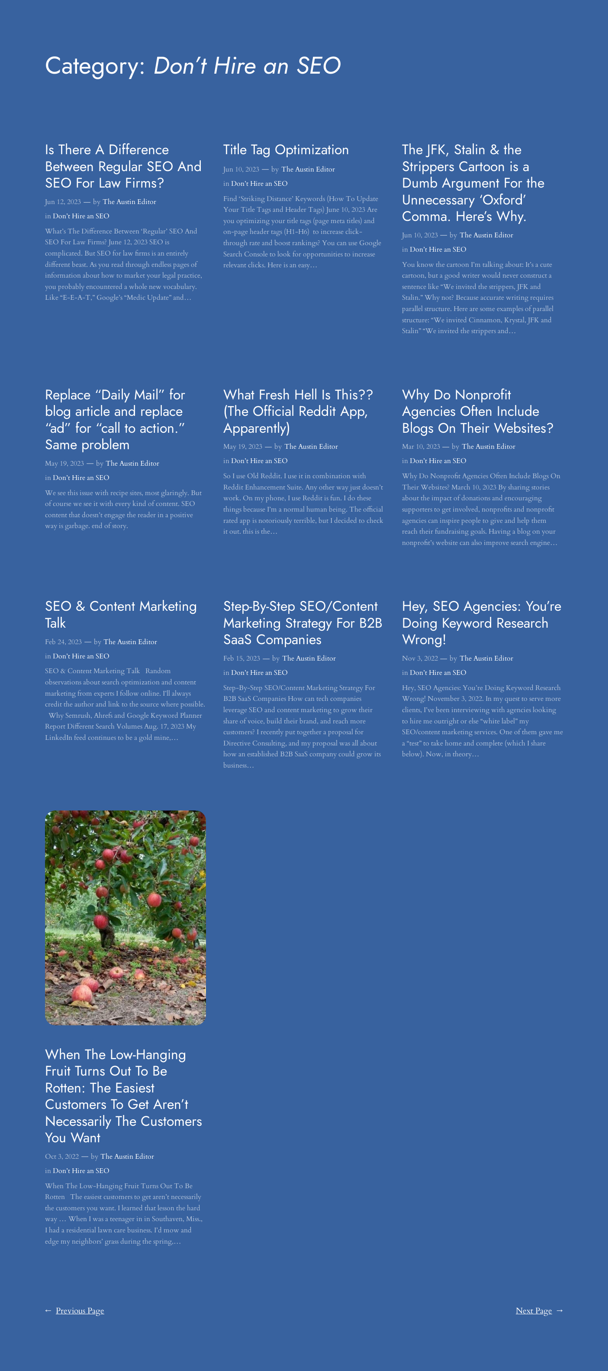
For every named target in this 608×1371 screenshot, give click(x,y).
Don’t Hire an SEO (81, 216)
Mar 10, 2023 (421, 446)
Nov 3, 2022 (420, 658)
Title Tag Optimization (286, 149)
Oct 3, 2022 (62, 1156)
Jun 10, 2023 (241, 169)
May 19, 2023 (64, 463)
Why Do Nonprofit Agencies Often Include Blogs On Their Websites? (478, 411)
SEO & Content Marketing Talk (121, 614)
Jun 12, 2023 (63, 202)
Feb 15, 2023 (241, 658)
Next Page (539, 1311)
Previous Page (74, 1311)
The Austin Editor (129, 202)
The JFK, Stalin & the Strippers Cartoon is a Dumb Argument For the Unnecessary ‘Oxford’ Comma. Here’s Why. (473, 182)
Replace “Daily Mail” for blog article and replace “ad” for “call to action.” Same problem (115, 419)
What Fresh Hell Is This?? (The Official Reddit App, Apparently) (298, 411)
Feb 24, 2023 (63, 642)
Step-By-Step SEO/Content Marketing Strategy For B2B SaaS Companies (303, 623)
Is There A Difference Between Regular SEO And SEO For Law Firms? (123, 166)
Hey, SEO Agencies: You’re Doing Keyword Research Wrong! (481, 623)
